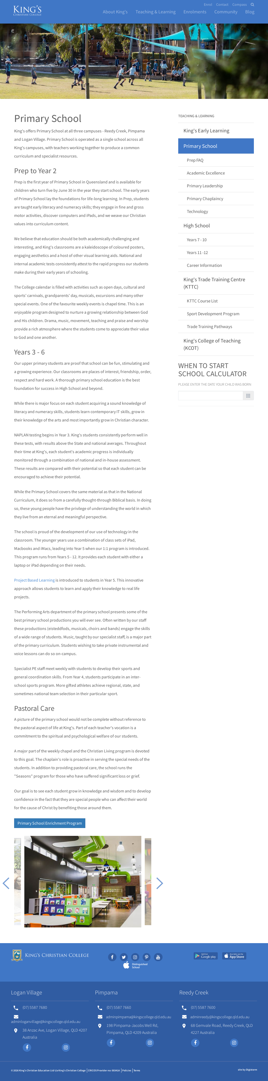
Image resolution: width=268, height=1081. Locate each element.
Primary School (200, 146)
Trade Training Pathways (209, 326)
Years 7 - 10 (196, 240)
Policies (126, 1070)
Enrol (208, 4)
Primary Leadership (205, 186)
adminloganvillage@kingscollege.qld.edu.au (45, 1019)
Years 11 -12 (197, 252)
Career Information (204, 265)
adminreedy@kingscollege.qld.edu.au (215, 1016)
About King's (115, 12)
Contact (222, 4)
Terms (136, 1070)
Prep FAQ (195, 160)
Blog (249, 12)
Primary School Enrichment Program (50, 823)
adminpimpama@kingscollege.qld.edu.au (134, 1016)
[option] (82, 881)
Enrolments (194, 12)
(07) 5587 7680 (35, 1007)
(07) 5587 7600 (203, 1007)
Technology (197, 211)
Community (225, 12)
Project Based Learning (34, 580)
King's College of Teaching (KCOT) (212, 344)
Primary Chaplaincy (205, 198)
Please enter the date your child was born (214, 384)
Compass (239, 4)
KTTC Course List (202, 301)
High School (196, 225)
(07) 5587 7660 (119, 1007)
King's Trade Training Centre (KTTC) (214, 283)
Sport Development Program (213, 314)
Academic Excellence (206, 173)
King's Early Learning (206, 130)
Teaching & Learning (156, 12)
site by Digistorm (247, 1069)
